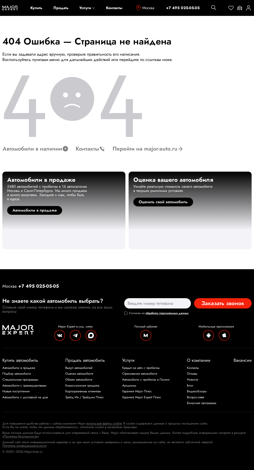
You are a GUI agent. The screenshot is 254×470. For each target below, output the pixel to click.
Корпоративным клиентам (83, 391)
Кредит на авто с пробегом (141, 368)
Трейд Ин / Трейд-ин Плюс (84, 397)
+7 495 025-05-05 (183, 8)
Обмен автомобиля (78, 379)
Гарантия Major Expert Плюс (141, 397)
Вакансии (243, 360)
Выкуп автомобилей (78, 368)
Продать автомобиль (85, 360)
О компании (198, 360)
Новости (192, 379)
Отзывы (192, 373)
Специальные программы (20, 379)
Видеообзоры (197, 391)
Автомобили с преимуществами (24, 385)
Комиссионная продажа (82, 385)
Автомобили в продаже (18, 368)
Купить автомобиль (20, 360)
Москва (144, 8)
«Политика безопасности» (20, 436)
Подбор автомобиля (16, 373)
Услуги (87, 8)
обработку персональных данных (167, 313)
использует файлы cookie (103, 423)
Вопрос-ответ (195, 397)
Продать (60, 8)
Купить (36, 8)
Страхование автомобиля (139, 373)
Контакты (114, 8)
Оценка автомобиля (79, 373)
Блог (190, 385)
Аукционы (129, 385)
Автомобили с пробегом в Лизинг (146, 379)
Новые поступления (16, 391)
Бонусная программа (201, 403)
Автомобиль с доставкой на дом (25, 397)
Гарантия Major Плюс (137, 391)
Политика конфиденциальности (24, 445)
